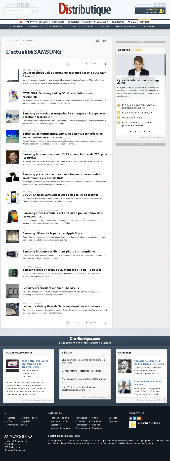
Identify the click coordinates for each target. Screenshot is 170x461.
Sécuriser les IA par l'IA (136, 117)
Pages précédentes (68, 64)
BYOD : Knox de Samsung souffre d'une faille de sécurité (60, 195)
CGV (9, 421)
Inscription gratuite (148, 10)
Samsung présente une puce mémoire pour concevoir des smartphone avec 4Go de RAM (61, 176)
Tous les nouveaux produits (37, 400)
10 (95, 64)
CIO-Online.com (12, 447)
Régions (105, 27)
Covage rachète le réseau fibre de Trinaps (82, 371)
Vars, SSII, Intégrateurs (95, 22)
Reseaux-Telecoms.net (15, 450)
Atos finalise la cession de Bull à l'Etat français (84, 379)
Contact (11, 418)
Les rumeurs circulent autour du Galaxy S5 (51, 288)
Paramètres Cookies (17, 425)
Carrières (88, 27)
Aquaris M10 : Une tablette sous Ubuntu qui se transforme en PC (35, 364)
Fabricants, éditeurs (37, 22)
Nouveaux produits (59, 421)
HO (21, 22)
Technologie (36, 27)
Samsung (29, 40)
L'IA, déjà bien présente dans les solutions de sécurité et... (140, 106)
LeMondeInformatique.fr (15, 441)
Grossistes (74, 22)
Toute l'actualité (13, 40)
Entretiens (148, 27)
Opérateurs (57, 22)
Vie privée (25, 421)
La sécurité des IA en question (139, 112)
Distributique (85, 9)
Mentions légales (29, 418)
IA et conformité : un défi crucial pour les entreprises (140, 124)
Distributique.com (12, 444)
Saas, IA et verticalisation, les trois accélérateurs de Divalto (78, 388)
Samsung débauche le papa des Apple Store (52, 233)
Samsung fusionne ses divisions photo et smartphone (59, 251)
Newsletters (149, 423)
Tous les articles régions (94, 397)
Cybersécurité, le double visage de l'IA (140, 82)
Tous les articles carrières (150, 400)
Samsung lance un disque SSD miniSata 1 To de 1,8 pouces (62, 270)
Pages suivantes (105, 64)
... (74, 64)
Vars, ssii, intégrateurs (61, 428)
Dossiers (144, 22)
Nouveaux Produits (126, 27)
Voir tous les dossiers (151, 137)
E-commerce (56, 27)
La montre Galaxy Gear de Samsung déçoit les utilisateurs (61, 306)
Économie (18, 27)
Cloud (73, 27)
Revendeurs (118, 22)
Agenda (132, 22)
